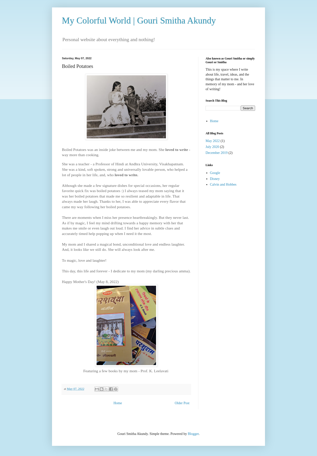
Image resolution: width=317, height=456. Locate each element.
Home (117, 403)
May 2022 (213, 141)
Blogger (193, 434)
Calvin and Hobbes (223, 184)
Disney (215, 179)
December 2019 (217, 153)
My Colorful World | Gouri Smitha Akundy (139, 21)
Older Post (182, 403)
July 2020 (212, 147)
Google (215, 173)
